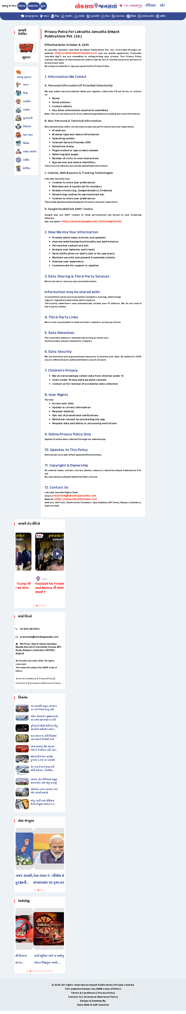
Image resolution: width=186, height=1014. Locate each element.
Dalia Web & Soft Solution (93, 1005)
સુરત (43, 6)
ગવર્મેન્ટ (79, 16)
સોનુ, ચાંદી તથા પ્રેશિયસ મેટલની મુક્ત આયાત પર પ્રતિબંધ (42, 802)
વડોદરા (21, 6)
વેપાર (105, 16)
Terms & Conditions (26, 678)
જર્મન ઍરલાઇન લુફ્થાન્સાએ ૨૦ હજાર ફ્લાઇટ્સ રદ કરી (44, 718)
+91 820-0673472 (29, 629)
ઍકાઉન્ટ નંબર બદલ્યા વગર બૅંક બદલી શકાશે (44, 791)
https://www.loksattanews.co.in (75, 53)
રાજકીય (66, 16)
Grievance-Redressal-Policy (45, 683)
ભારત (44, 16)
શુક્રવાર (26, 57)
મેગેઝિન (26, 168)
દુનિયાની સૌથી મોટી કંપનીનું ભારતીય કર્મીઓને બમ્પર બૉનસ (44, 727)
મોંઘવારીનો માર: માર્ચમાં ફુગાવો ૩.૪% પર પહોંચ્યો (43, 758)
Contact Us (22, 683)
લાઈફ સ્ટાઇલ (146, 16)
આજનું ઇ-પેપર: (9, 6)
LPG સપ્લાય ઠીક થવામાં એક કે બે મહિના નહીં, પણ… (44, 748)
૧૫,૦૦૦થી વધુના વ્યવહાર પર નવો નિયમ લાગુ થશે (44, 708)
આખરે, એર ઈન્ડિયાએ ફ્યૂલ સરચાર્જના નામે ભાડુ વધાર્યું (44, 781)
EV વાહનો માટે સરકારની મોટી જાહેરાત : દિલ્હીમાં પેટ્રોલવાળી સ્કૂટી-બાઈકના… (42, 768)
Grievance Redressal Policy (101, 997)
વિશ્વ (55, 16)
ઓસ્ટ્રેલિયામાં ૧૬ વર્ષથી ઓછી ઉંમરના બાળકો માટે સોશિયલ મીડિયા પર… (37, 959)
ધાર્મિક (161, 16)
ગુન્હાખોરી (92, 16)
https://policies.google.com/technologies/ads (91, 221)
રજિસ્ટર (150, 5)
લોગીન (164, 5)
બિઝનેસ (27, 127)
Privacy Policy (46, 678)
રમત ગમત (118, 16)
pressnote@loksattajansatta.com (73, 496)
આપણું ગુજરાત (29, 16)
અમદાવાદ (33, 6)
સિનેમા (131, 16)
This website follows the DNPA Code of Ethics (93, 989)
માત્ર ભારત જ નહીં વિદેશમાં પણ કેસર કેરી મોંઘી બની (44, 737)
